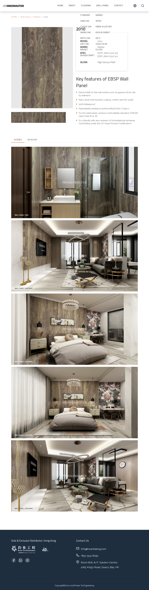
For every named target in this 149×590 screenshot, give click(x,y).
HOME (60, 6)
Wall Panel (102, 6)
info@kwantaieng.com (93, 549)
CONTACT (118, 6)
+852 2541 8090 (89, 555)
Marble (37, 17)
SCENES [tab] (18, 140)
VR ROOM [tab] (32, 140)
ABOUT (72, 6)
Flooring (86, 6)
